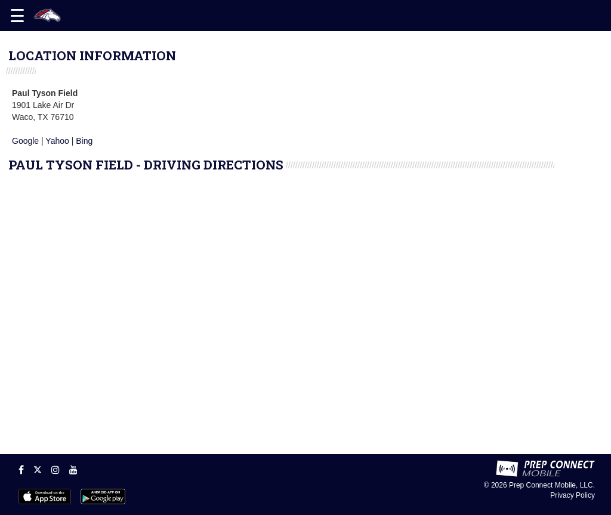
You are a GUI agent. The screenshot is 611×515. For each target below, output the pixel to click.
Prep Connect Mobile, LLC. (552, 485)
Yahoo (57, 141)
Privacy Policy (572, 495)
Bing (84, 141)
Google (25, 141)
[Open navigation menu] (17, 15)
